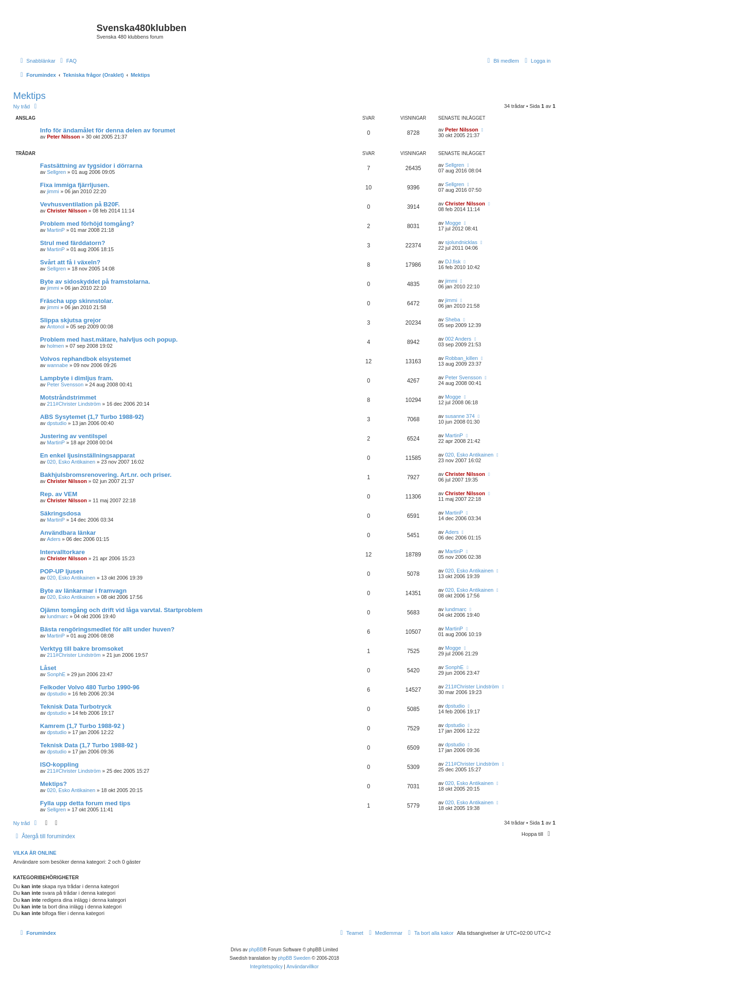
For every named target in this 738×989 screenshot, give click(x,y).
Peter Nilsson (63, 136)
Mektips (29, 95)
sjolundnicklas (461, 242)
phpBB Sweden (294, 958)
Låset (48, 667)
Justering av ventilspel (73, 436)
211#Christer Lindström (74, 404)
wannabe (57, 365)
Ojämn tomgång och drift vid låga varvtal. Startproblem (121, 609)
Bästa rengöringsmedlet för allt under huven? (107, 629)
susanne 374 (460, 416)
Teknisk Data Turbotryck (76, 706)
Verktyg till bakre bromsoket (81, 648)
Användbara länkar (68, 532)
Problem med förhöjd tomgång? (87, 223)
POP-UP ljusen (61, 571)
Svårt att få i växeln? (70, 262)
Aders (54, 539)
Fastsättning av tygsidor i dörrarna (91, 165)
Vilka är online (34, 853)
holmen (55, 346)
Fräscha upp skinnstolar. (76, 300)
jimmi (53, 191)
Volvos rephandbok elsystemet (85, 358)
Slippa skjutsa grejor (70, 320)
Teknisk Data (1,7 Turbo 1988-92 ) (88, 745)
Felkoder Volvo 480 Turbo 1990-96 (89, 687)
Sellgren (56, 172)
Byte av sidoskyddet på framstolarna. (95, 281)
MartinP (56, 230)
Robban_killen (461, 358)
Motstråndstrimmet (68, 397)
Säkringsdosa (60, 513)
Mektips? (53, 783)
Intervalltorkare (62, 552)
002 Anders (458, 339)
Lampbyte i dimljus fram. (76, 378)
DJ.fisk (453, 261)
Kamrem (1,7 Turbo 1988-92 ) (82, 725)
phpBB (256, 949)
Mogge (453, 223)
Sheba (452, 319)
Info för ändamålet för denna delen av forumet (107, 130)
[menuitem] (67, 60)
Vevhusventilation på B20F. (80, 204)
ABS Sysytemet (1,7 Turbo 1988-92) (92, 416)
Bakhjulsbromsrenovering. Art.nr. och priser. (105, 474)
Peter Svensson (65, 384)
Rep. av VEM (58, 494)
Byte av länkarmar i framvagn (83, 590)
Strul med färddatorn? (72, 242)
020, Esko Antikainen (71, 462)
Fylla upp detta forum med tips (85, 803)
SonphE (56, 674)
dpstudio (57, 423)
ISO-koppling (59, 764)
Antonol (55, 326)
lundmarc (57, 616)
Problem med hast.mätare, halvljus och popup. (108, 339)
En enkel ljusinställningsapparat (87, 455)
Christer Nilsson (67, 210)
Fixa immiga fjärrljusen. (74, 184)
